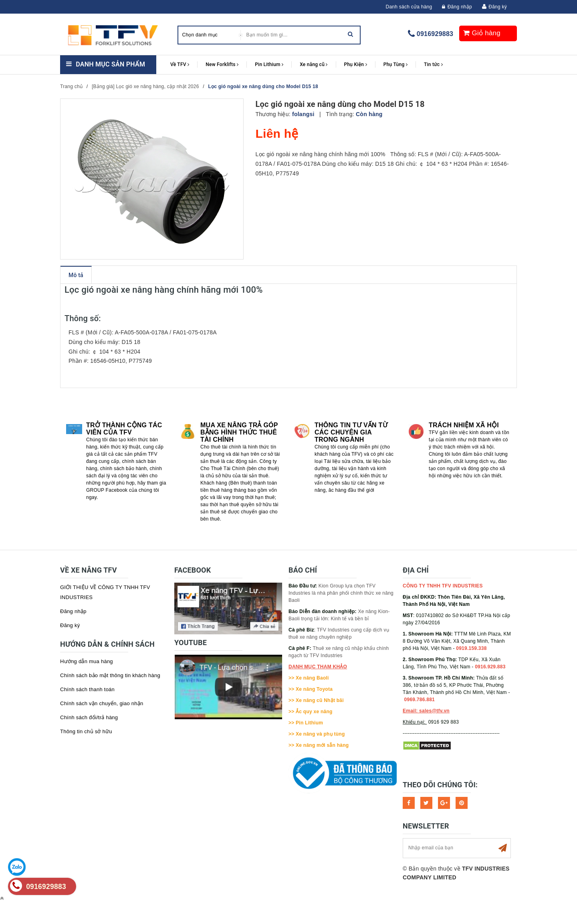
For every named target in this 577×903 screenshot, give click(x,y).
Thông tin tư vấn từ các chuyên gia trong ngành (351, 432)
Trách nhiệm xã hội (464, 425)
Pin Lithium (269, 64)
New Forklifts (222, 64)
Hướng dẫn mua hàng (86, 661)
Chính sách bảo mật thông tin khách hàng (110, 675)
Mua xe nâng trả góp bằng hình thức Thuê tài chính (239, 432)
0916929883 (435, 33)
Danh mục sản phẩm (110, 64)
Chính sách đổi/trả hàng (89, 717)
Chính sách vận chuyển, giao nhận (101, 703)
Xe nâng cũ (313, 64)
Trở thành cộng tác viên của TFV (124, 429)
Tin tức (433, 64)
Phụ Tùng (395, 64)
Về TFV (179, 64)
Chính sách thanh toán (87, 689)
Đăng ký (497, 7)
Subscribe (502, 848)
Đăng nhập (457, 7)
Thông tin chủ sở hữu (86, 731)
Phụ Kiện (355, 64)
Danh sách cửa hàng (409, 7)
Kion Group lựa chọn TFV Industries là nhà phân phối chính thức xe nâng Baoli (340, 593)
